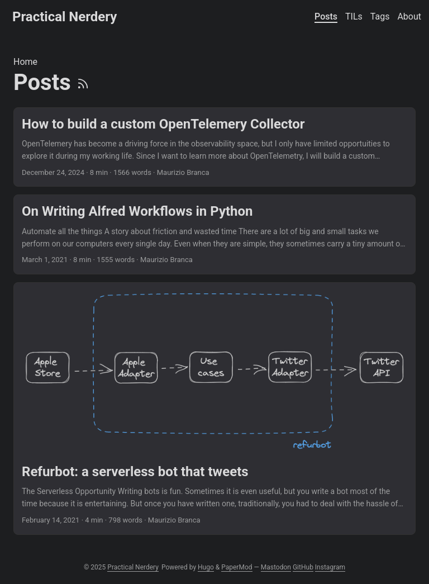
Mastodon (276, 567)
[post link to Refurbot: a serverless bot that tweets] (214, 408)
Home (25, 61)
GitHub (303, 567)
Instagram (330, 567)
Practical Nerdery (64, 17)
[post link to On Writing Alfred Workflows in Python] (214, 234)
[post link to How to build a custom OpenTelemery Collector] (214, 147)
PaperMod (236, 567)
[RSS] (83, 82)
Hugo (206, 567)
